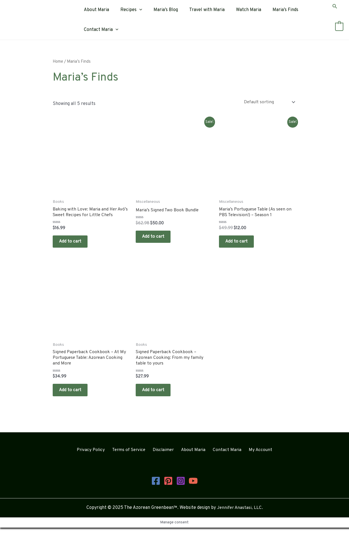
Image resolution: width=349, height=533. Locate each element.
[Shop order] (268, 101)
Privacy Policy (95, 455)
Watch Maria (238, 10)
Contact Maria (100, 30)
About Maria (95, 10)
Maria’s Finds (273, 10)
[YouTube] (193, 486)
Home (58, 61)
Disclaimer (165, 455)
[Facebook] (155, 486)
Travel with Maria (199, 10)
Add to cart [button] (72, 242)
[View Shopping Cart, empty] (339, 27)
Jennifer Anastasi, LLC (239, 513)
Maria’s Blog (160, 10)
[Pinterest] (168, 486)
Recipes (128, 10)
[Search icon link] (334, 7)
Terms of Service (132, 455)
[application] (136, 10)
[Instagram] (180, 486)
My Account (256, 455)
